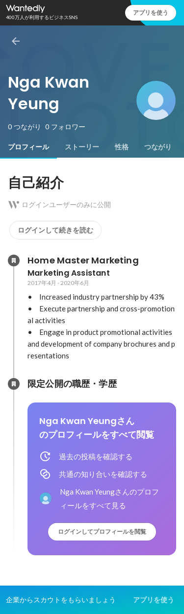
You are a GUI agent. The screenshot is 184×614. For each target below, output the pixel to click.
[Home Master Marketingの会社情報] (14, 260)
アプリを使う (150, 12)
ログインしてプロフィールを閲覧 (102, 531)
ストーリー (82, 147)
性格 (122, 147)
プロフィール (28, 147)
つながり (158, 147)
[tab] (28, 147)
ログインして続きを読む (55, 230)
